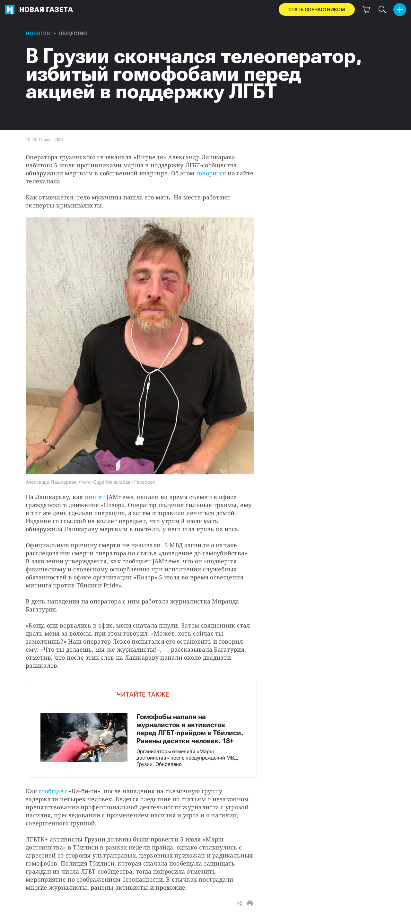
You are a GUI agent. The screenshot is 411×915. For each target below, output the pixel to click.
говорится (211, 173)
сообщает (53, 791)
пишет (95, 497)
